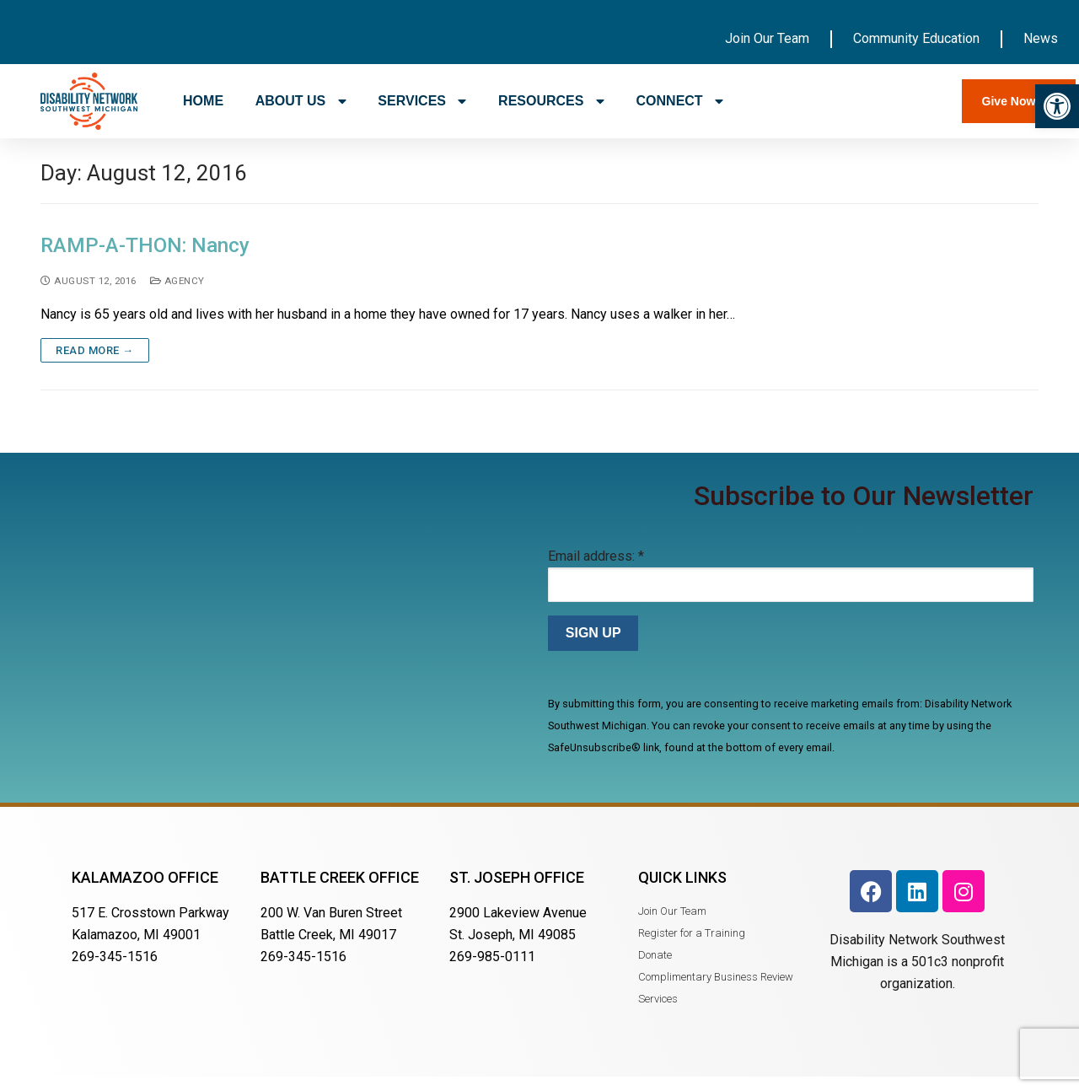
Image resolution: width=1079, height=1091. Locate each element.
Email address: (596, 570)
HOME (203, 101)
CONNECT (680, 101)
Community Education (916, 38)
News (1040, 38)
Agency (177, 293)
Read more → (95, 363)
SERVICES (422, 101)
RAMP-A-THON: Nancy (145, 259)
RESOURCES (551, 101)
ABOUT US (300, 101)
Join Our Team (767, 38)
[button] (1057, 106)
